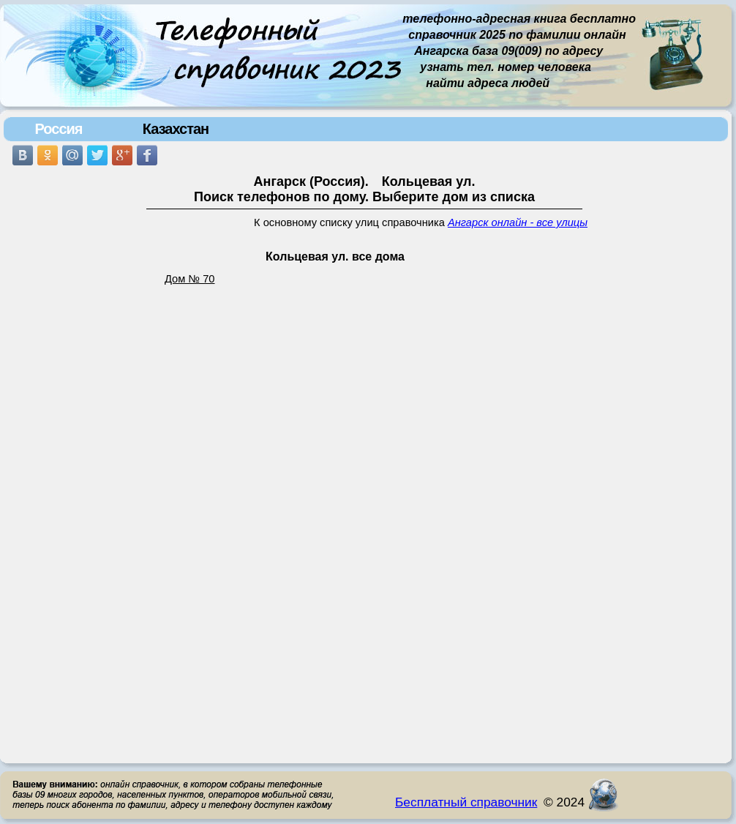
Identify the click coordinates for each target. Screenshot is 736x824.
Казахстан (176, 129)
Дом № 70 (190, 279)
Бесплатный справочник (466, 802)
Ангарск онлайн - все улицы (517, 222)
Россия (58, 129)
